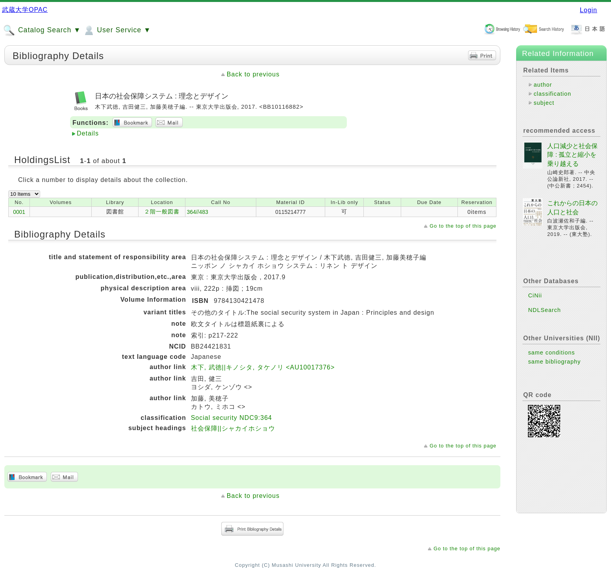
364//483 (197, 212)
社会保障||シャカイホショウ (233, 428)
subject (543, 103)
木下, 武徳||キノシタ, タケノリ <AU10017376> (263, 367)
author (542, 85)
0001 (19, 212)
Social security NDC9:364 (231, 417)
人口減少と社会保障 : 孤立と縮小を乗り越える (572, 155)
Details (88, 133)
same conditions (551, 352)
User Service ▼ (117, 30)
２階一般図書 (162, 211)
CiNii (535, 295)
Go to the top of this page (463, 226)
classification (552, 94)
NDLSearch (544, 310)
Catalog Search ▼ (42, 30)
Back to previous (253, 74)
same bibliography (554, 361)
